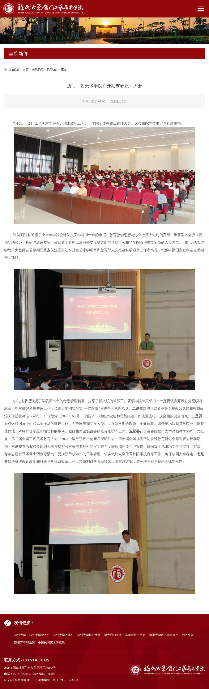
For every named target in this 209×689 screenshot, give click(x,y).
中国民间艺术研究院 (51, 642)
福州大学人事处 (63, 635)
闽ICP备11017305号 (66, 680)
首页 (26, 69)
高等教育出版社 (135, 635)
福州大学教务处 (39, 635)
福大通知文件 (113, 635)
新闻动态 (52, 69)
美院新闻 (37, 69)
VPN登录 (188, 635)
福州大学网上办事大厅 (163, 635)
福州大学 (20, 635)
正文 (64, 69)
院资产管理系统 (24, 642)
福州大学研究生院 (89, 635)
